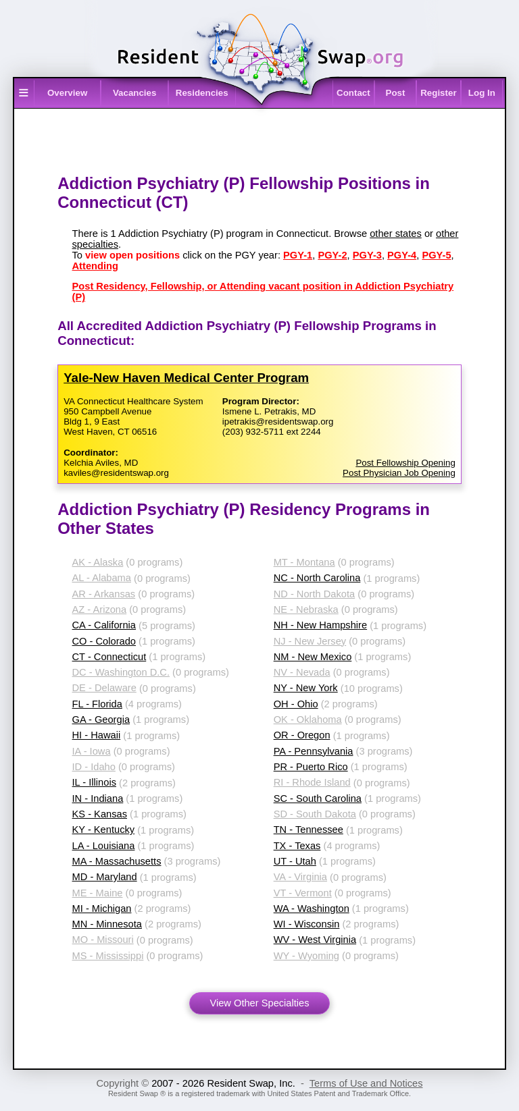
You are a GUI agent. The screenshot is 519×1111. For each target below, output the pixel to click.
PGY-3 (367, 255)
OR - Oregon (302, 735)
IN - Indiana (98, 798)
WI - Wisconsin (307, 924)
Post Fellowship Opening (405, 463)
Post (395, 93)
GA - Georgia (101, 719)
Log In (481, 93)
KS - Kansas (99, 814)
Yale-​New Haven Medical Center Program (186, 378)
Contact (353, 93)
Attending (95, 266)
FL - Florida (97, 704)
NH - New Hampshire (320, 625)
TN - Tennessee (308, 829)
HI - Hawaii (96, 735)
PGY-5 (436, 255)
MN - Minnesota (107, 924)
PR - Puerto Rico (311, 766)
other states (396, 233)
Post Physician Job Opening (399, 473)
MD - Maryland (104, 876)
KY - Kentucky (103, 829)
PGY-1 (297, 255)
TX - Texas (297, 845)
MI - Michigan (102, 908)
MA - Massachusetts (117, 861)
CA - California (104, 625)
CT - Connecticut (109, 656)
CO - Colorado (104, 641)
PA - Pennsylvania (313, 751)
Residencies (202, 93)
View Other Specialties (259, 1003)
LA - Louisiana (103, 845)
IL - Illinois (94, 782)
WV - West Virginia (315, 939)
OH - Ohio (296, 704)
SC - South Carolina (318, 798)
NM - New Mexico (313, 656)
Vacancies (134, 93)
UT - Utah (295, 861)
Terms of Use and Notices (366, 1083)
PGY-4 (401, 255)
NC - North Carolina (317, 577)
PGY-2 (332, 255)
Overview (67, 93)
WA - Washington (311, 908)
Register (438, 93)
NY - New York (306, 687)
